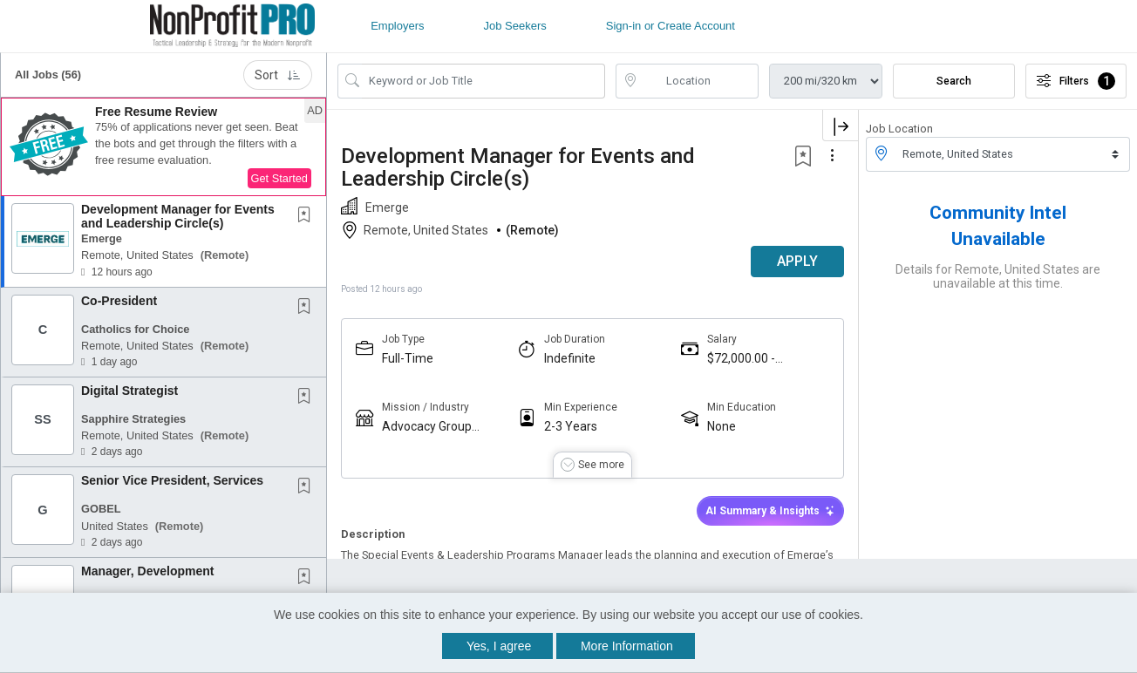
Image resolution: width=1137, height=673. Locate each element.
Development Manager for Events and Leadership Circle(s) (178, 215)
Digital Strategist (129, 391)
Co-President (119, 301)
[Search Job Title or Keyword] (483, 81)
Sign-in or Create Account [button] (670, 25)
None (721, 426)
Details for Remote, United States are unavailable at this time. (997, 276)
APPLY (797, 261)
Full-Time (407, 358)
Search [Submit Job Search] (953, 81)
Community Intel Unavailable (997, 225)
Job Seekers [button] (515, 25)
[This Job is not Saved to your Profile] (307, 216)
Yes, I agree (498, 646)
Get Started (279, 178)
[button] (163, 147)
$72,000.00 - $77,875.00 (741, 358)
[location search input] (699, 81)
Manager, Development (147, 571)
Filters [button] (1076, 81)
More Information (627, 646)
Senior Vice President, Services (172, 480)
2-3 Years (570, 426)
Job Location (899, 128)
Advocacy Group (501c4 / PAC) (427, 426)
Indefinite (570, 358)
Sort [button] (278, 75)
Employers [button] (397, 25)
